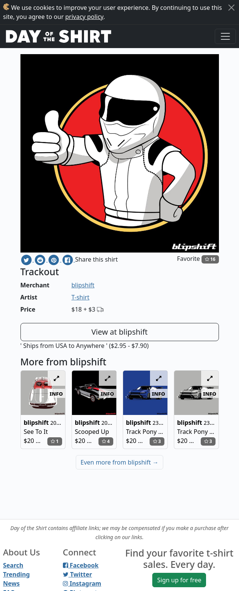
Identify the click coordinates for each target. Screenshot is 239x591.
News (11, 583)
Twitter (77, 574)
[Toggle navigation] (225, 36)
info (56, 393)
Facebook (80, 565)
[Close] (231, 7)
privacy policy (84, 16)
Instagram (82, 583)
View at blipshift (119, 332)
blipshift (83, 285)
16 (210, 259)
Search (13, 565)
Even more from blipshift (120, 462)
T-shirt (80, 297)
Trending (16, 574)
